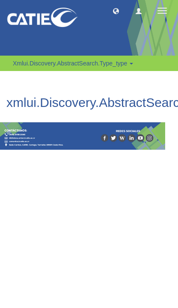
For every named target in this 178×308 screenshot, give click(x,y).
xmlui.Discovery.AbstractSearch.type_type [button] (73, 63)
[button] (116, 10)
